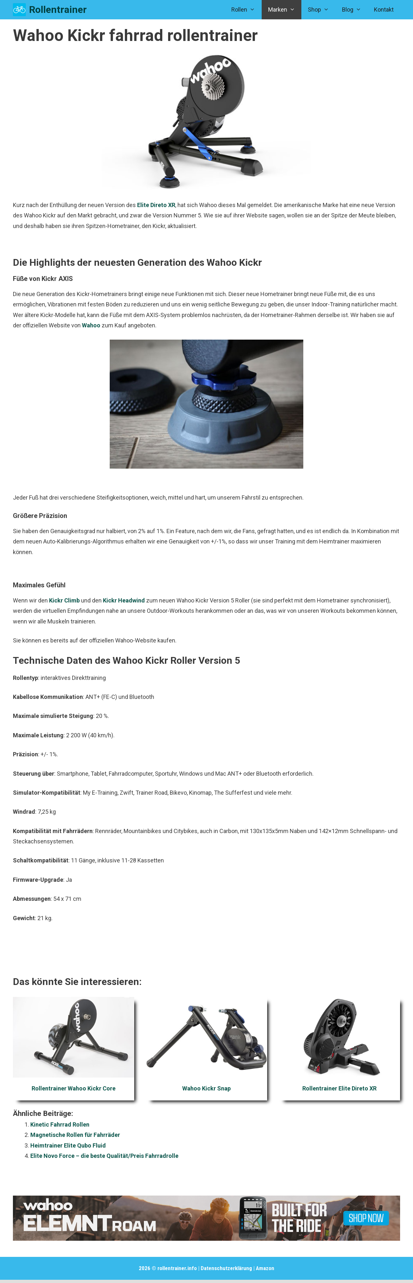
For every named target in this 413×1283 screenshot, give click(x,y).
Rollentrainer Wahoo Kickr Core (74, 1088)
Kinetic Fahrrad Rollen (59, 1124)
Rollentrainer (58, 9)
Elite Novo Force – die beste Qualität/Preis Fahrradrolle (104, 1155)
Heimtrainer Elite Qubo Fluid (68, 1145)
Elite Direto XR (156, 205)
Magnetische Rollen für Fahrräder (75, 1134)
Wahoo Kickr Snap (206, 1088)
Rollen (246, 9)
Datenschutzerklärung (226, 1268)
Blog (355, 9)
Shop (321, 9)
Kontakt (384, 9)
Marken (284, 9)
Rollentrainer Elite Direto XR (339, 1088)
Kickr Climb (64, 600)
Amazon (265, 1268)
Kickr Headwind (124, 600)
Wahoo (91, 325)
